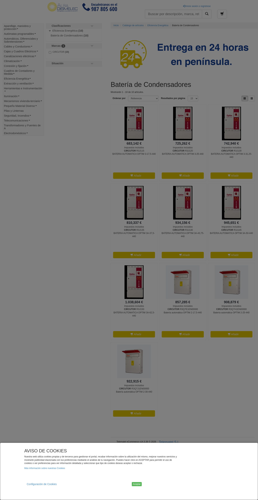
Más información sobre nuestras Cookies (44, 468)
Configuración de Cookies (42, 484)
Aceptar (137, 484)
